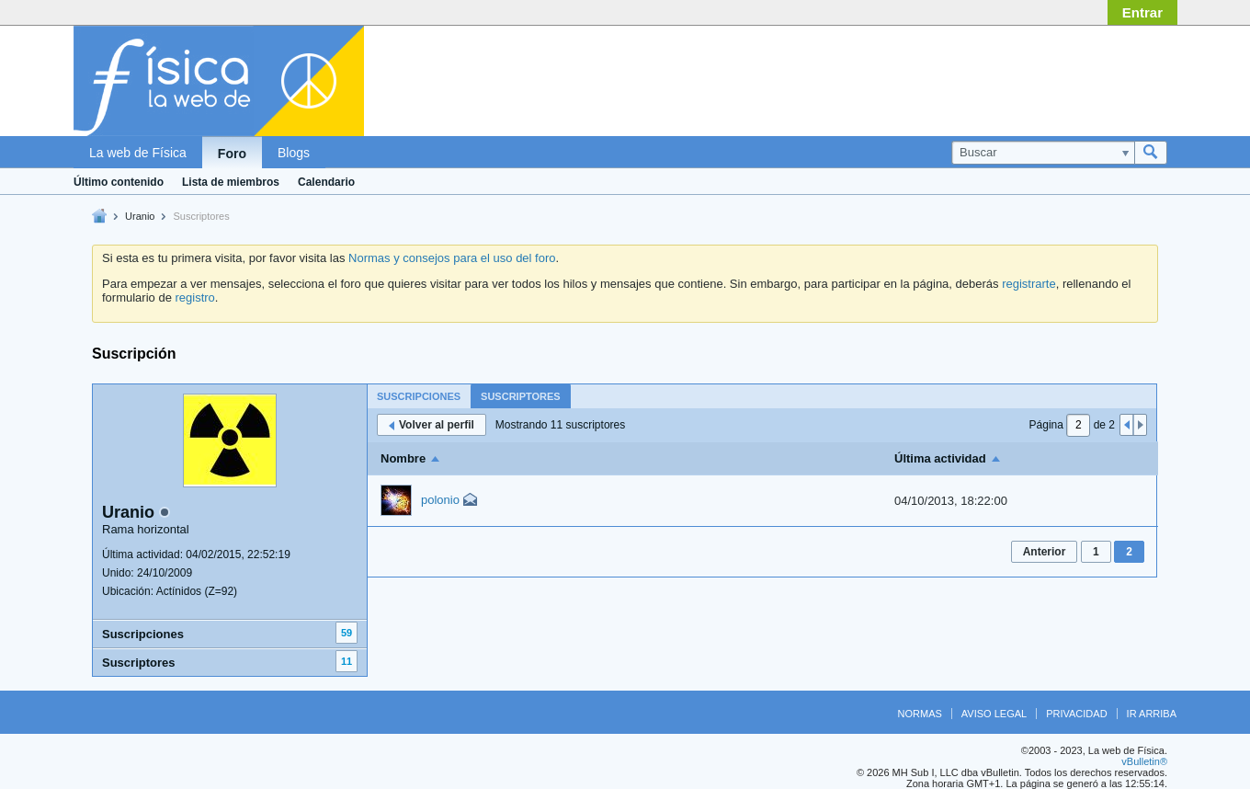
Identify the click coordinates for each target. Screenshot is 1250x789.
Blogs (294, 152)
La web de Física (138, 152)
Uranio (139, 216)
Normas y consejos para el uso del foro (451, 258)
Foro (232, 153)
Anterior (1044, 551)
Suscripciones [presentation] (418, 396)
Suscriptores (138, 662)
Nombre (403, 458)
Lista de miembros (230, 182)
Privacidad (1076, 713)
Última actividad (940, 458)
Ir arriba (1151, 713)
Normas (920, 713)
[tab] (419, 395)
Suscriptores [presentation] (521, 396)
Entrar (1142, 12)
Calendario (326, 182)
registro (194, 297)
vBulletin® (1144, 761)
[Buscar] (1042, 153)
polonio (440, 500)
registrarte (1029, 284)
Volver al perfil (431, 424)
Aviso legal (994, 713)
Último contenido (119, 182)
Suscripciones (143, 634)
